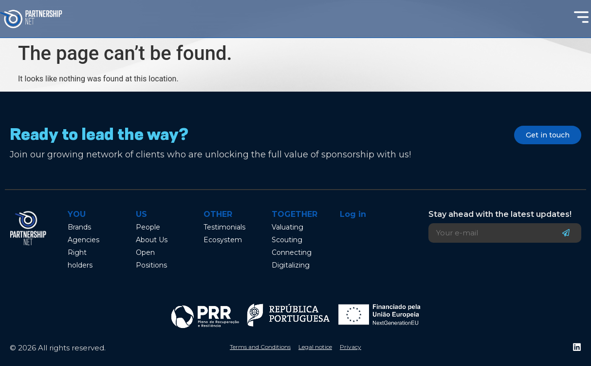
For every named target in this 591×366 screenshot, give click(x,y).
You (77, 214)
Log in (353, 214)
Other (217, 214)
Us (141, 214)
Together (294, 214)
